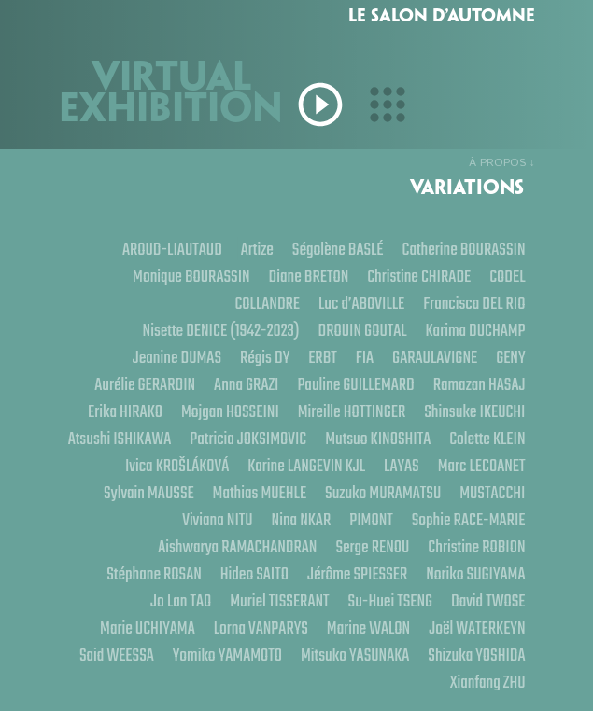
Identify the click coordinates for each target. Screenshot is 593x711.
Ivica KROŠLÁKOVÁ (283, 465)
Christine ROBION (476, 546)
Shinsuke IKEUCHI (474, 411)
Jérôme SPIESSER (357, 573)
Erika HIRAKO (125, 411)
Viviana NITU (217, 519)
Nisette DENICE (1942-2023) (220, 330)
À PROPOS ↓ (502, 163)
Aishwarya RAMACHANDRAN (237, 546)
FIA (364, 357)
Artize (256, 248)
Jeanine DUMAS (176, 357)
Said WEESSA (115, 654)
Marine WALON (368, 627)
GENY (510, 357)
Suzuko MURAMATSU (467, 492)
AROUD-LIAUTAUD (171, 248)
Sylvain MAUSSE (233, 492)
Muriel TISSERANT (279, 600)
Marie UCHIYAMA (147, 627)
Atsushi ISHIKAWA (214, 438)
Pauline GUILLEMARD (355, 384)
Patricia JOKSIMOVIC (342, 438)
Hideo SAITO (253, 573)
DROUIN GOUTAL (362, 330)
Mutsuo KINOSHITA (472, 438)
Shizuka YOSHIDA (476, 654)
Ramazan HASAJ (479, 384)
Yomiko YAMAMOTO (226, 654)
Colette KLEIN (174, 465)
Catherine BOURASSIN (463, 248)
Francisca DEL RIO (474, 302)
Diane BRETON (308, 275)
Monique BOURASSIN (191, 275)
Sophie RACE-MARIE (469, 519)
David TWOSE (488, 600)
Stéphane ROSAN (154, 573)
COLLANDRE (267, 302)
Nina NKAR (301, 519)
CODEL (507, 275)
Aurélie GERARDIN (144, 384)
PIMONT (371, 519)
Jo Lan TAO (180, 600)
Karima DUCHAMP (475, 330)
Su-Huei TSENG (389, 600)
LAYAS (508, 465)
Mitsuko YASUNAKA (355, 654)
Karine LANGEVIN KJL (413, 465)
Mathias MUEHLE (344, 492)
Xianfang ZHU (488, 681)
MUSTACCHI (129, 519)
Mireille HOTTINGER (352, 411)
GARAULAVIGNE (434, 357)
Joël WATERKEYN (477, 627)
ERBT (322, 357)
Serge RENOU (372, 546)
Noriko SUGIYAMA (475, 573)
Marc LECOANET (125, 492)
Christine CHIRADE (419, 275)
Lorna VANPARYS (260, 627)
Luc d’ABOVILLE (361, 302)
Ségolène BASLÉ (338, 248)
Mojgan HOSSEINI (229, 411)
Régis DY (264, 357)
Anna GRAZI (246, 384)
